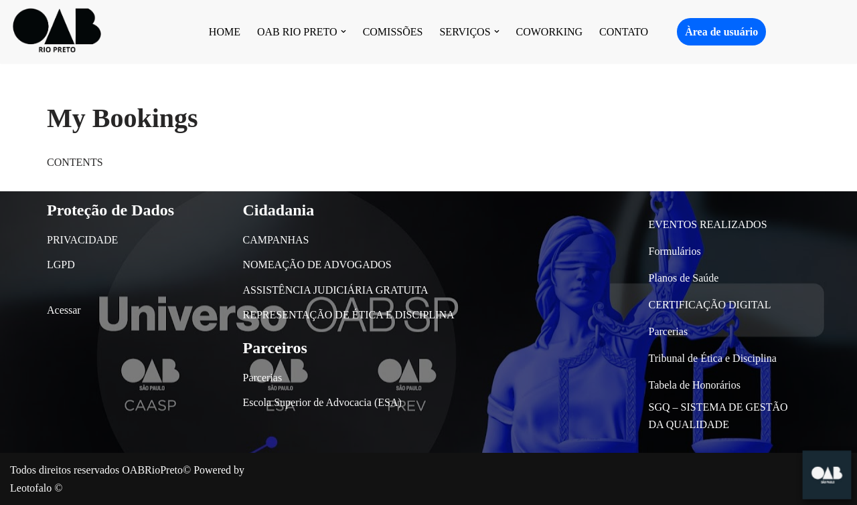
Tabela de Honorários (695, 385)
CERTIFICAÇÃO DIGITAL (710, 304)
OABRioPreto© (156, 470)
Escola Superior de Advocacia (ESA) (322, 402)
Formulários (675, 251)
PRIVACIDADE (82, 239)
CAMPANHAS (276, 239)
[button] (343, 31)
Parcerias (263, 377)
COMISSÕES (393, 31)
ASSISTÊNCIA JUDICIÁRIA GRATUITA (335, 290)
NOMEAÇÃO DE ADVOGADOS (317, 264)
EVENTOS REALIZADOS (708, 224)
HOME (224, 31)
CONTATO (623, 31)
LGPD (61, 264)
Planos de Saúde (684, 278)
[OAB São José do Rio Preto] (57, 31)
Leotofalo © (36, 488)
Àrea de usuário (721, 31)
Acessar (64, 310)
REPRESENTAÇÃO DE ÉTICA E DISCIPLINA (349, 314)
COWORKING (549, 31)
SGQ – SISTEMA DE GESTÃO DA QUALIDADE (718, 415)
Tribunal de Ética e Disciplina (713, 358)
